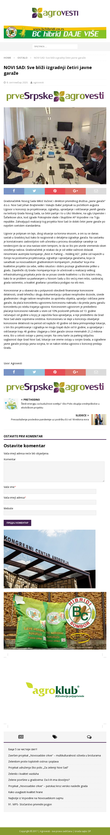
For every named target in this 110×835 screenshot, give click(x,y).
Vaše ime (9, 487)
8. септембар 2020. (17, 82)
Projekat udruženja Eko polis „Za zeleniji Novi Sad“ (38, 767)
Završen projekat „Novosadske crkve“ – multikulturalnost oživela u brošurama (54, 755)
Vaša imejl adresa (14, 497)
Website (8, 508)
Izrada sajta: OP (83, 831)
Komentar (10, 459)
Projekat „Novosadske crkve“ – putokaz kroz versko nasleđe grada (48, 786)
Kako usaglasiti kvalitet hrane (25, 792)
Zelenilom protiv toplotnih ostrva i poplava (33, 761)
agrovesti (38, 82)
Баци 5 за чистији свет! (22, 749)
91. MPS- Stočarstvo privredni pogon (30, 804)
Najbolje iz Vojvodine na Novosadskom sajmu (35, 798)
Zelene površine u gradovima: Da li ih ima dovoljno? (39, 780)
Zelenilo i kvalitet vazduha (23, 773)
